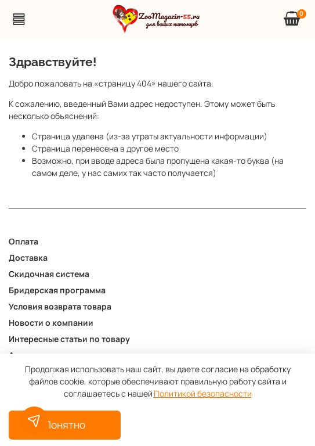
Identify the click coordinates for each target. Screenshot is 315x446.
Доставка (28, 257)
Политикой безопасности (203, 393)
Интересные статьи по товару (69, 338)
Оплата (23, 241)
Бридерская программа (57, 290)
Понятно (64, 424)
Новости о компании (51, 322)
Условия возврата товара (60, 306)
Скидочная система (49, 273)
